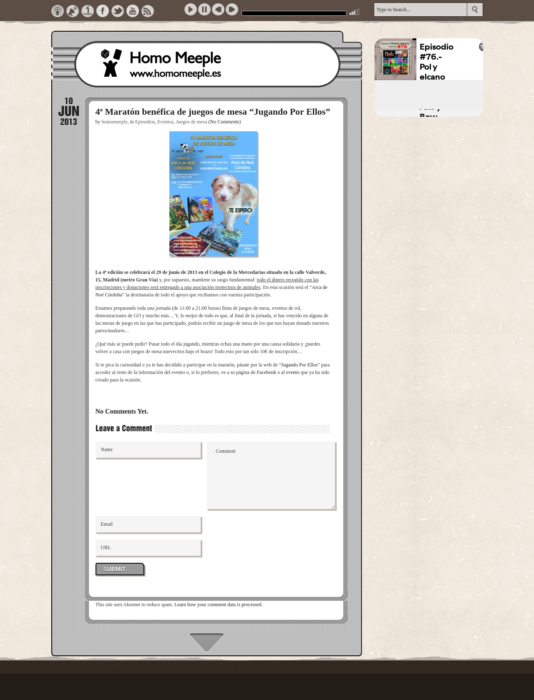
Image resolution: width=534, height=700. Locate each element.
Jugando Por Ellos (299, 365)
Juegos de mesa (191, 122)
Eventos (165, 122)
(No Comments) (225, 122)
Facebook (266, 372)
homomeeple (115, 122)
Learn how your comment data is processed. (218, 604)
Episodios (145, 122)
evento (293, 372)
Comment (271, 475)
